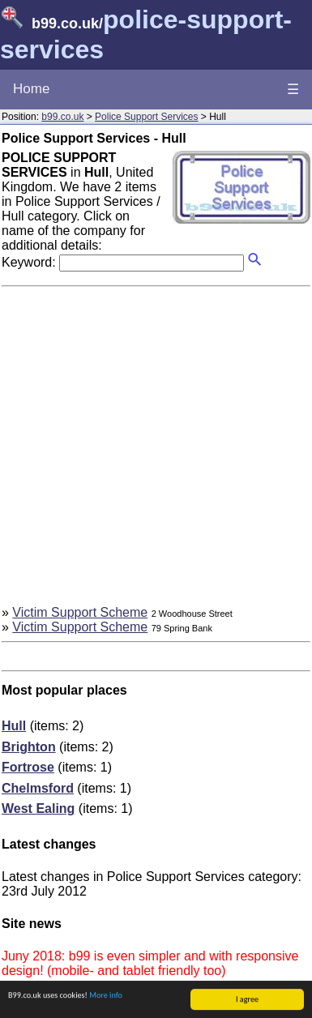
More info (105, 995)
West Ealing (38, 808)
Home (31, 88)
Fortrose (28, 767)
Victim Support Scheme (79, 612)
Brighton (29, 747)
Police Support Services (146, 116)
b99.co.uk (62, 116)
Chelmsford (38, 788)
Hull (14, 726)
